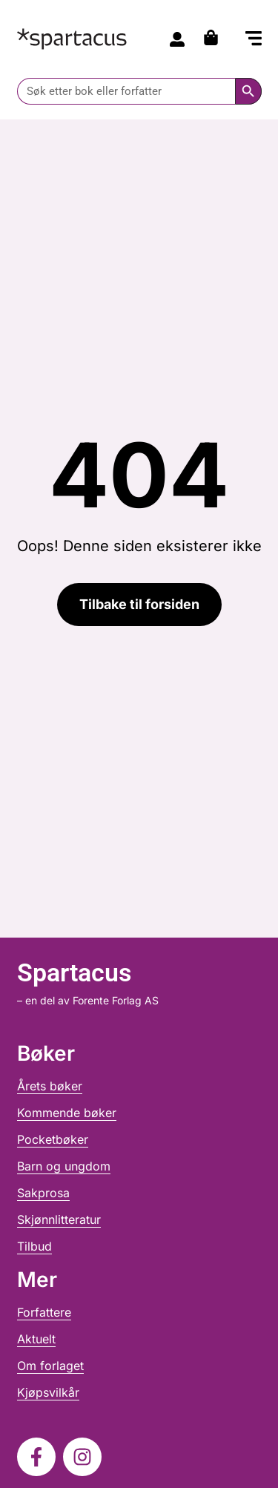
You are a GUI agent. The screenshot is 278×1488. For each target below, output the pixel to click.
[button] (253, 40)
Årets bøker (49, 1086)
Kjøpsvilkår (48, 1392)
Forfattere (44, 1312)
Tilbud (34, 1246)
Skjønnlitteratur (59, 1219)
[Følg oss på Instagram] (82, 1457)
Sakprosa (43, 1192)
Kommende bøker (66, 1112)
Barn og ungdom (63, 1166)
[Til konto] (177, 39)
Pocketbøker (52, 1139)
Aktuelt (36, 1338)
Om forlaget (50, 1365)
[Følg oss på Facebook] (36, 1457)
